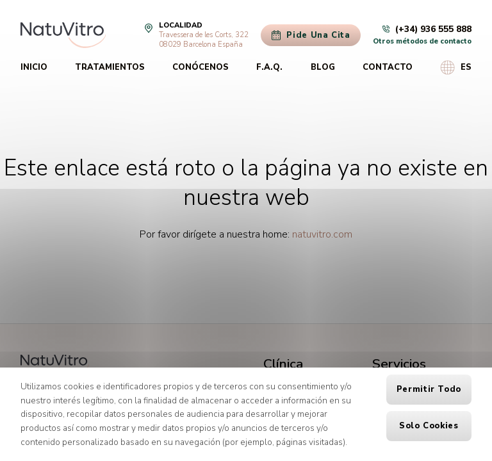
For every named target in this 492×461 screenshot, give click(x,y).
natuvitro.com (322, 234)
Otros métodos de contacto (422, 41)
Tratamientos (110, 67)
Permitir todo (429, 389)
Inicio (33, 67)
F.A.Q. (269, 67)
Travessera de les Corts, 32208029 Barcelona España (204, 39)
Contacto (388, 67)
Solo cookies (429, 426)
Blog (323, 67)
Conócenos (200, 67)
